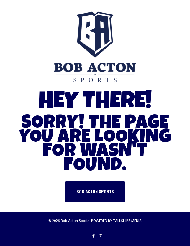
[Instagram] (100, 236)
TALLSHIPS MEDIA (127, 221)
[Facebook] (93, 236)
